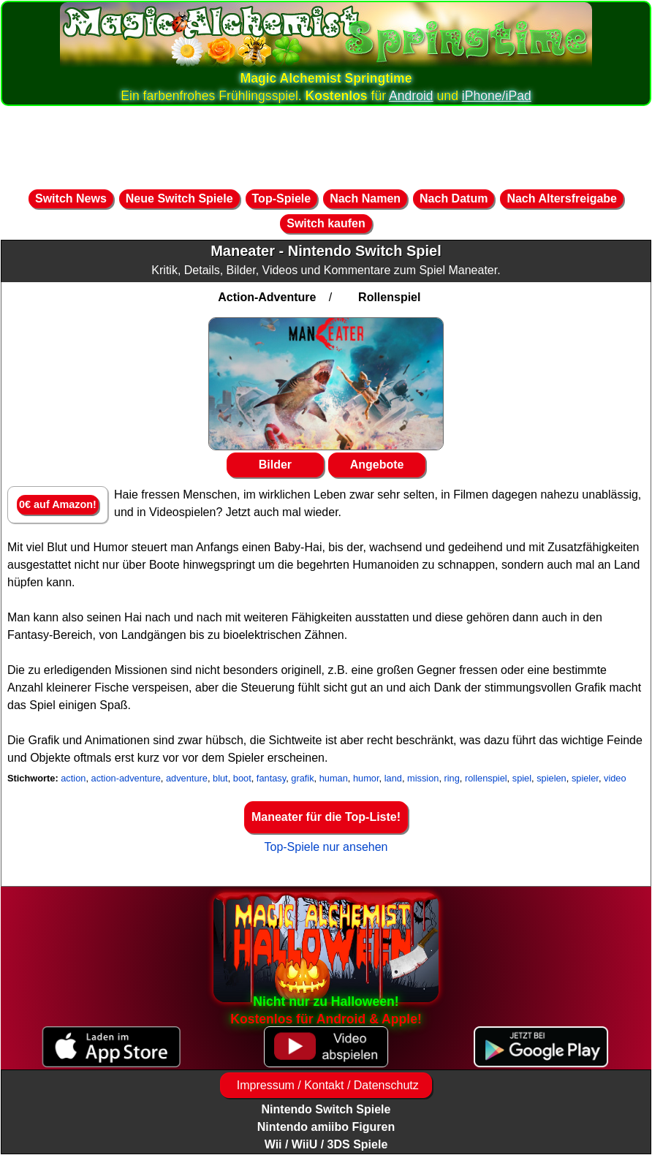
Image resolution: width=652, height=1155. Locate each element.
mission (423, 778)
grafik (302, 778)
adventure (187, 778)
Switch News (71, 198)
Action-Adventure (267, 297)
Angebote (377, 464)
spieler (585, 778)
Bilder (275, 464)
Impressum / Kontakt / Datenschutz (325, 1085)
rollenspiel (486, 778)
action (73, 778)
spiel (521, 778)
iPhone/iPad (496, 95)
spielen (551, 778)
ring (452, 778)
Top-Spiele (281, 198)
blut (220, 778)
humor (366, 778)
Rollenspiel (389, 297)
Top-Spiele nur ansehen (325, 847)
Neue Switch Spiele (179, 198)
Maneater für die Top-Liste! (326, 817)
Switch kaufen (326, 223)
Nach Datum (454, 198)
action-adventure (126, 778)
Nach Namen (365, 198)
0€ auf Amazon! (57, 504)
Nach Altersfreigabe (562, 198)
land (393, 778)
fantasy (271, 778)
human (333, 778)
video (615, 778)
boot (242, 778)
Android (411, 95)
